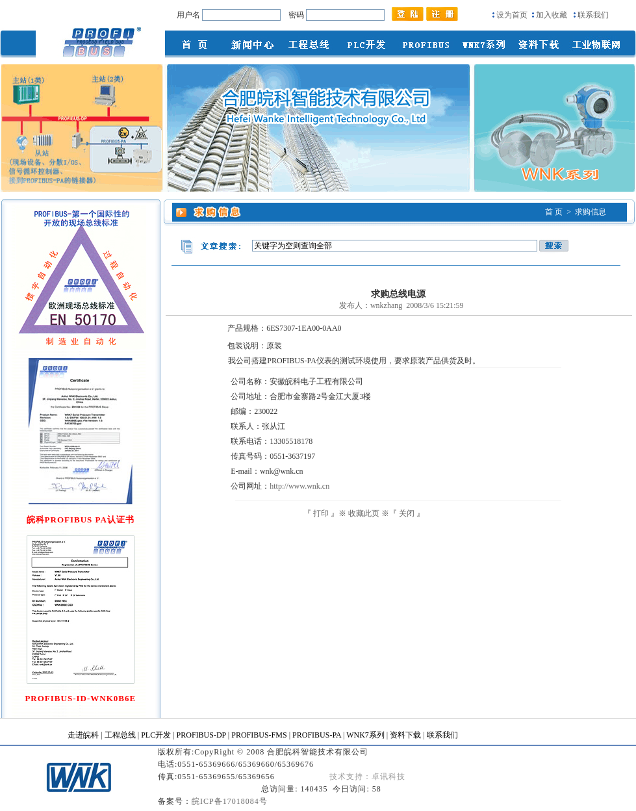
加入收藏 (551, 14)
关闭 (406, 513)
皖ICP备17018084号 (230, 801)
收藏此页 (363, 513)
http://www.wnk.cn (299, 486)
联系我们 (593, 14)
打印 (321, 513)
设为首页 (512, 14)
